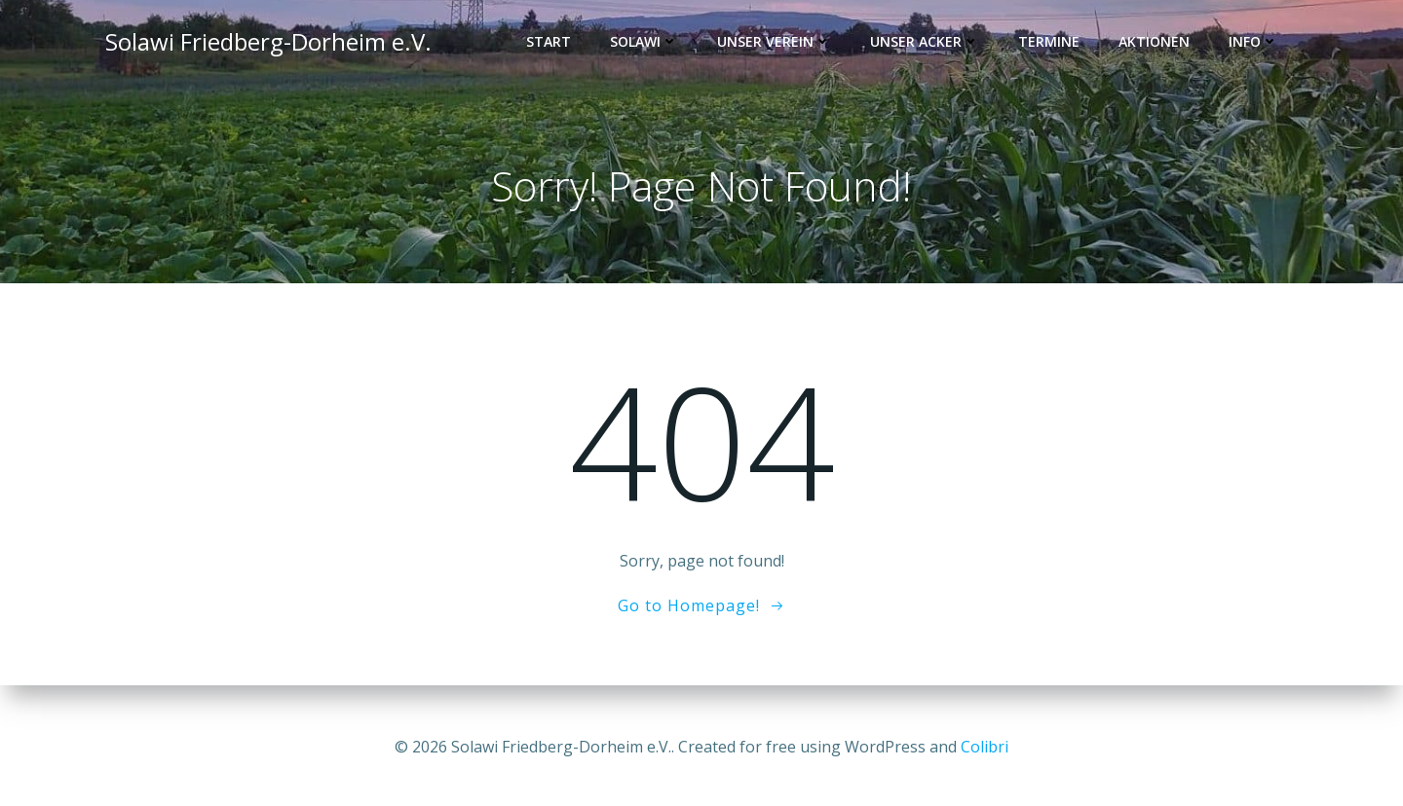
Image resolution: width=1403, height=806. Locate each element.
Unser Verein (778, 44)
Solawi (648, 44)
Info (1257, 44)
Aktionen (1158, 44)
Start (552, 44)
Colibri (984, 747)
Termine (1052, 44)
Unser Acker (928, 44)
